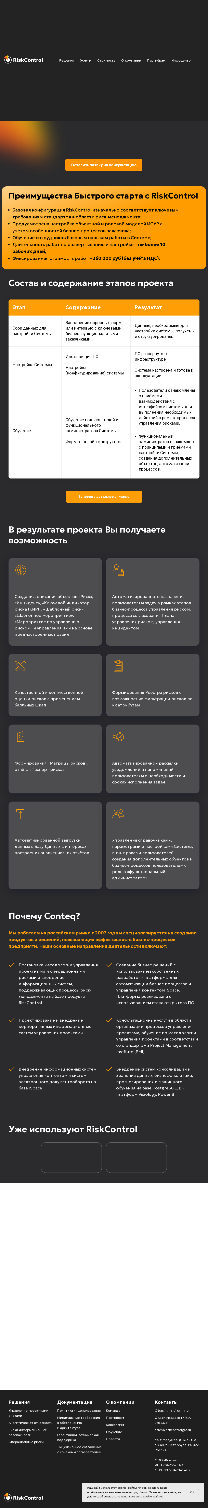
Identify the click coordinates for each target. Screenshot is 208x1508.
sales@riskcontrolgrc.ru (173, 1430)
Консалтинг (115, 1425)
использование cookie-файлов (142, 1496)
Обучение (114, 1432)
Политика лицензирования (79, 1410)
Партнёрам (156, 60)
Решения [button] (66, 60)
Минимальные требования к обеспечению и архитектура (78, 1423)
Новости (113, 1439)
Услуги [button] (85, 60)
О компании (131, 60)
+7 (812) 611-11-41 (177, 1411)
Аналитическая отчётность (30, 1423)
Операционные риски (26, 1442)
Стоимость (106, 60)
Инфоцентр (181, 60)
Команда (113, 1410)
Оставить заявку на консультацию (103, 165)
